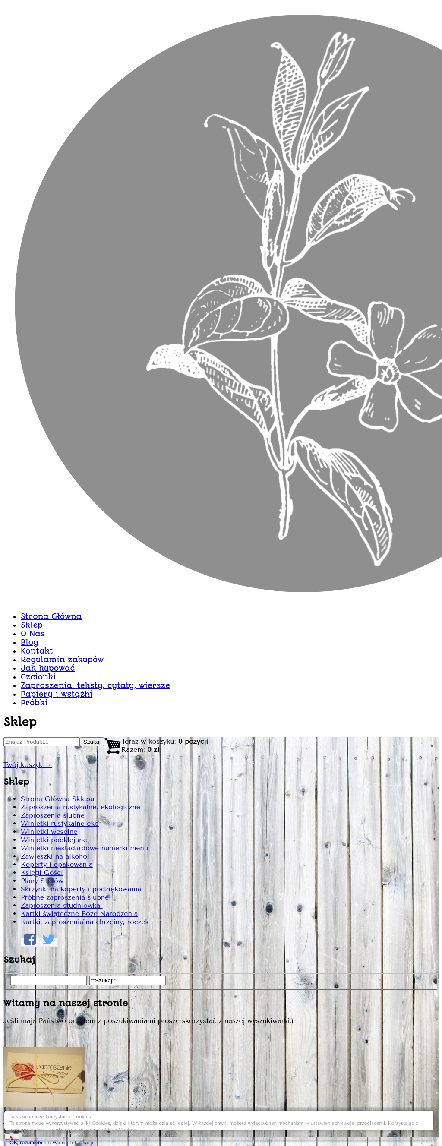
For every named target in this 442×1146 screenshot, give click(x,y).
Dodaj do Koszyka (377, 745)
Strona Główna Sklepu (72, 332)
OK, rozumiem (326, 1125)
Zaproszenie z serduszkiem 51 (306, 229)
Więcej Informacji (372, 1125)
